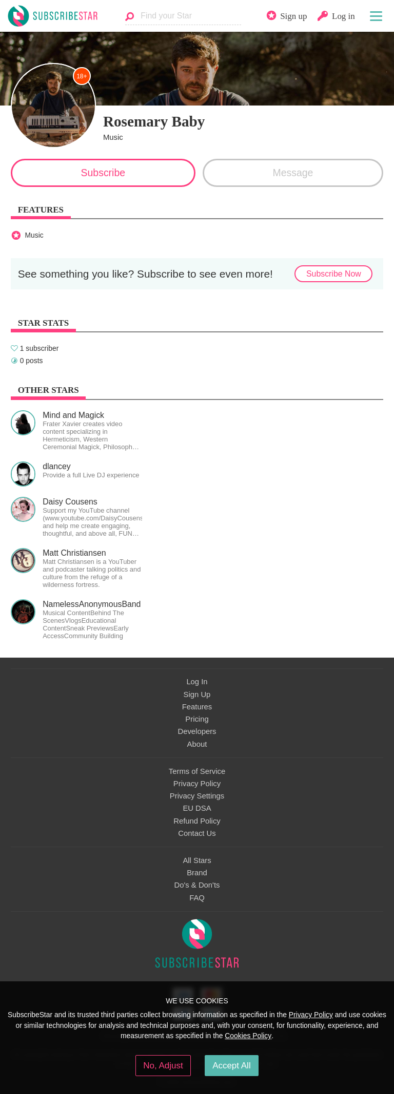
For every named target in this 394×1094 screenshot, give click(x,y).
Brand (197, 873)
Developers (197, 731)
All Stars (197, 860)
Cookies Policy (248, 1036)
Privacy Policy (197, 784)
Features (197, 707)
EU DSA (197, 808)
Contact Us (196, 833)
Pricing (196, 719)
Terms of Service (197, 771)
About (197, 744)
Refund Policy (197, 821)
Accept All (231, 1065)
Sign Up (197, 694)
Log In (196, 682)
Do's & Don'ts (197, 885)
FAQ (197, 898)
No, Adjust (163, 1065)
